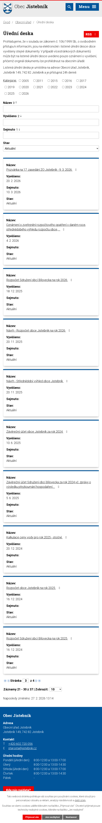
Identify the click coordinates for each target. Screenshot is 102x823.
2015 (54, 80)
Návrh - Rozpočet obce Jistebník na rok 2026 (38, 330)
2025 (11, 93)
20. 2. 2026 (13, 181)
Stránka (15, 680)
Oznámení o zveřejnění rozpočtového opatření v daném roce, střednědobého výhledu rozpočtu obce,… (46, 227)
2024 (83, 87)
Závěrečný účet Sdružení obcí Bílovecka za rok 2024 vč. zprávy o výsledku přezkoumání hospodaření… (48, 484)
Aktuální (11, 203)
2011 (39, 80)
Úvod (6, 22)
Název (8, 103)
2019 (11, 87)
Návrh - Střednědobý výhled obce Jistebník (37, 381)
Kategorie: (10, 80)
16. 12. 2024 (14, 599)
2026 (25, 93)
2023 (68, 87)
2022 (54, 87)
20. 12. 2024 (14, 548)
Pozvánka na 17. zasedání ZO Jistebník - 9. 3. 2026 (42, 169)
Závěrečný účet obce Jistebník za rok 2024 (37, 431)
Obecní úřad (23, 22)
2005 (25, 80)
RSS (91, 34)
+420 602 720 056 (20, 744)
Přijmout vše (32, 817)
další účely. (80, 800)
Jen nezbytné (52, 817)
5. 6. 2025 (12, 498)
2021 (39, 87)
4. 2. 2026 (12, 240)
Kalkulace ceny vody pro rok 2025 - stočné (37, 537)
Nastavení (71, 817)
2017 (83, 80)
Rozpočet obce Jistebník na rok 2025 (33, 588)
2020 (25, 87)
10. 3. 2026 (13, 192)
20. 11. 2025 (14, 341)
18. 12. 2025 (14, 291)
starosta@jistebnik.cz (22, 748)
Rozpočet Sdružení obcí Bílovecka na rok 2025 (39, 638)
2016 (68, 80)
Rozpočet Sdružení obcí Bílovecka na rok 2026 (39, 280)
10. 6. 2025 (13, 443)
